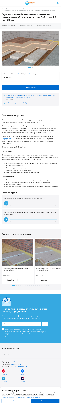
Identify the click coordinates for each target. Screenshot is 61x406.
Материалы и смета (26, 25)
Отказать (16, 401)
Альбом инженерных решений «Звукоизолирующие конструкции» (25, 103)
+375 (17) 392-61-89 (8, 348)
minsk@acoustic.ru (16, 362)
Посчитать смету (30, 87)
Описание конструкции (8, 25)
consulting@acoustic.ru (20, 366)
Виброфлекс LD (7, 139)
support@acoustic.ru (17, 364)
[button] (29, 67)
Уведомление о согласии (12, 337)
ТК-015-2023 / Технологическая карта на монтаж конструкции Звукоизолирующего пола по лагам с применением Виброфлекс (31, 97)
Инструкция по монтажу (44, 25)
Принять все (45, 401)
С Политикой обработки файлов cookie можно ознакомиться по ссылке (21, 397)
